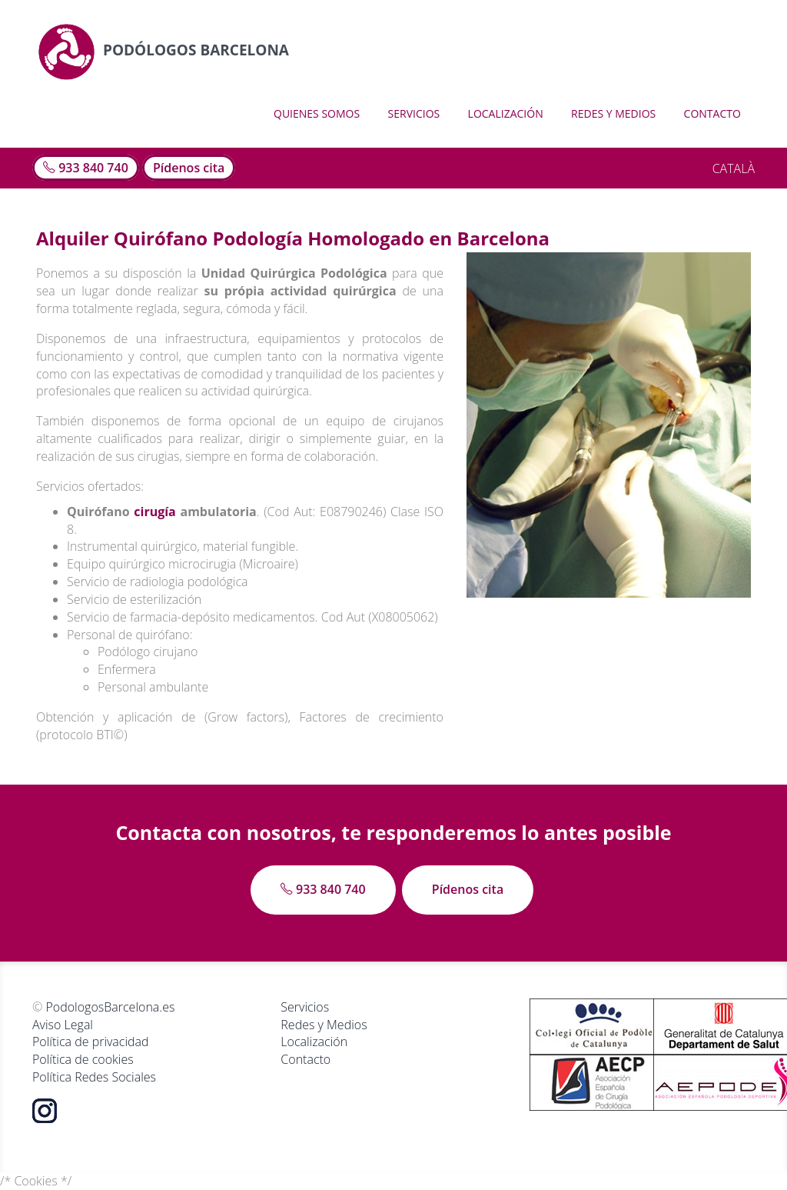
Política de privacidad (90, 1041)
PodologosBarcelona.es (109, 1006)
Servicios (414, 113)
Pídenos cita (188, 167)
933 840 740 (85, 167)
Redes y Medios (613, 113)
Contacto (712, 113)
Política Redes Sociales (94, 1076)
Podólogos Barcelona (163, 50)
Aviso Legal (62, 1024)
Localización (505, 113)
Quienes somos (317, 113)
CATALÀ (733, 168)
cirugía (154, 511)
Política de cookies (83, 1059)
